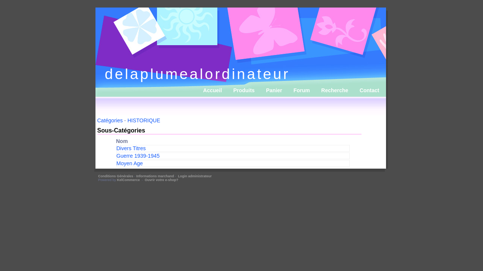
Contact (369, 90)
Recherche (334, 90)
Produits (244, 90)
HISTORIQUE (144, 120)
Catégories (110, 120)
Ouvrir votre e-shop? (161, 180)
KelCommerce (129, 180)
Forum (302, 90)
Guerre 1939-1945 (138, 156)
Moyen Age (130, 163)
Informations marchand (155, 176)
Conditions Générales (115, 176)
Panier (274, 90)
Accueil (212, 90)
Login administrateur (195, 176)
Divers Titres (131, 148)
